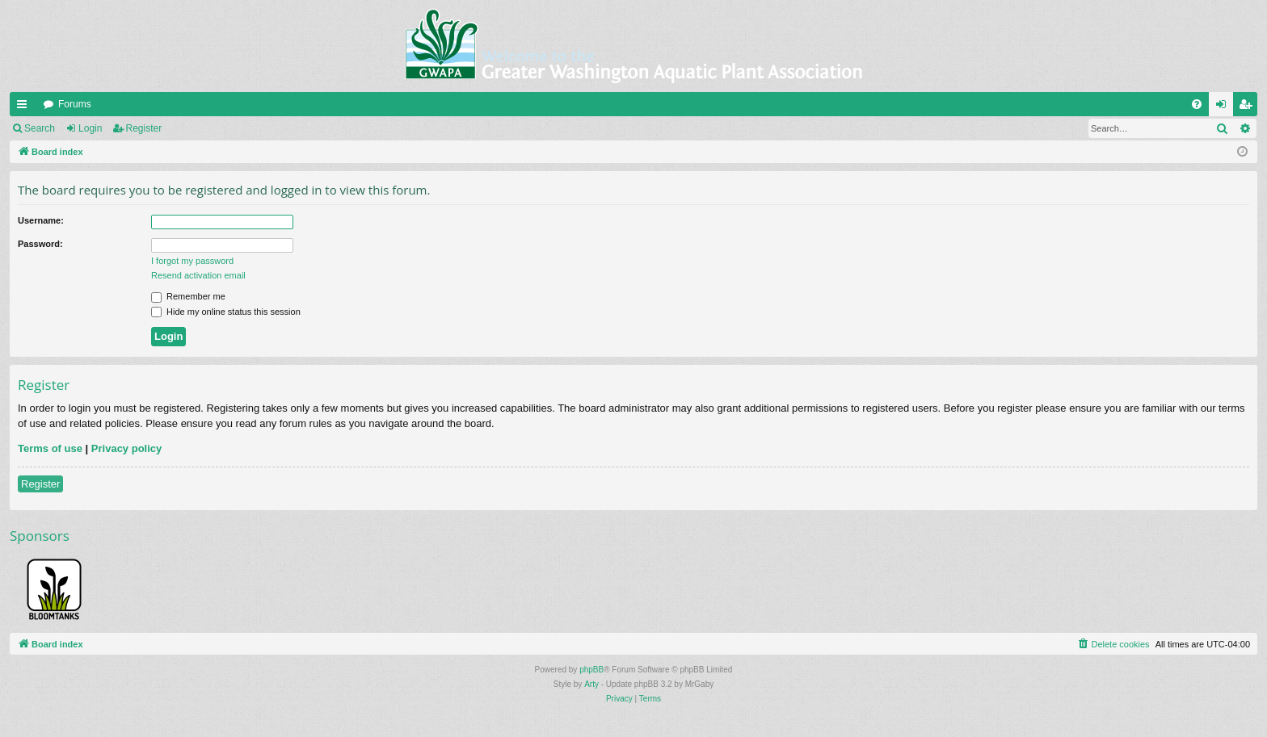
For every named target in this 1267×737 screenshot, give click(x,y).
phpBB (591, 669)
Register (144, 128)
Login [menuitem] (1224, 107)
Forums (74, 104)
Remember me (188, 296)
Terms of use (50, 448)
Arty (591, 684)
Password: (40, 244)
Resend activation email (198, 275)
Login (90, 128)
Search (39, 128)
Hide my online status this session (226, 311)
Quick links (25, 107)
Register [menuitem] (1248, 107)
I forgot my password (192, 261)
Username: (41, 220)
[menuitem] (1197, 104)
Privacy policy (126, 448)
